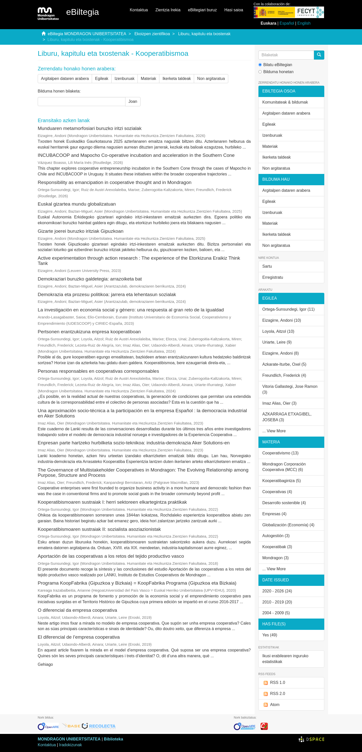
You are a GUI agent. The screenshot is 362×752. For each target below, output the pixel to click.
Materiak (148, 78)
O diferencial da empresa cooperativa (77, 610)
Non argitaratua (211, 78)
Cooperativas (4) (277, 492)
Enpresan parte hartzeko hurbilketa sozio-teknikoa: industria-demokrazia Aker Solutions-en (134, 442)
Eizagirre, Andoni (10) (281, 320)
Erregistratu (272, 277)
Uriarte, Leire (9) (277, 342)
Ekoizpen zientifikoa (152, 34)
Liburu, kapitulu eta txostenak (204, 34)
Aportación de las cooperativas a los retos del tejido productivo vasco (111, 556)
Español (287, 23)
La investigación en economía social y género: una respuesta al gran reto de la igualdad (131, 309)
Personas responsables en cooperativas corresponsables (98, 371)
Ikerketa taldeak (176, 78)
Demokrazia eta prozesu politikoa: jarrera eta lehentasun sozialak (107, 294)
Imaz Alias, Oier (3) (279, 403)
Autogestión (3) (276, 536)
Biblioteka (113, 739)
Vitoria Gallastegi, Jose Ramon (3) (290, 389)
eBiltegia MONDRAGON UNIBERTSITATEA (87, 34)
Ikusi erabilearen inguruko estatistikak (285, 659)
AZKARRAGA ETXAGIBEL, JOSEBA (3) (287, 417)
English (303, 23)
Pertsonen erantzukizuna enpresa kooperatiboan (89, 331)
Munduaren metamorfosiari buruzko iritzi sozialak (90, 128)
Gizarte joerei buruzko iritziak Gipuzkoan (80, 231)
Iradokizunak (70, 745)
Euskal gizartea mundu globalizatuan (77, 204)
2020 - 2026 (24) (277, 591)
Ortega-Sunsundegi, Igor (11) (288, 309)
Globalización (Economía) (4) (288, 525)
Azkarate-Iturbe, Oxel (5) (284, 364)
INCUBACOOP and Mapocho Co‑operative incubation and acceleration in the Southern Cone (136, 155)
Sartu (267, 266)
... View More (274, 431)
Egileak (101, 78)
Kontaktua (139, 10)
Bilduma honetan (276, 72)
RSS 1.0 (273, 682)
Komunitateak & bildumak (285, 102)
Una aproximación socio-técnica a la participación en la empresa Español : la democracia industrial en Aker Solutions (142, 413)
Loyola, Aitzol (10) (278, 331)
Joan (132, 101)
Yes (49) (269, 635)
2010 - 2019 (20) (277, 602)
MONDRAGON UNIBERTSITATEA (69, 739)
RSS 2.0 (273, 693)
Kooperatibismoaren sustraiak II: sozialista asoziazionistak (99, 529)
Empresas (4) (274, 514)
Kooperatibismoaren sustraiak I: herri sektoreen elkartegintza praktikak (112, 502)
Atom (271, 704)
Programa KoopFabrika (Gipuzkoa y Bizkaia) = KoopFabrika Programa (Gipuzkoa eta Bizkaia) (137, 583)
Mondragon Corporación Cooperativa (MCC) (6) (284, 467)
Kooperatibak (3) (277, 547)
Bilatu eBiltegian (275, 65)
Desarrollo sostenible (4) (284, 503)
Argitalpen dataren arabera (65, 78)
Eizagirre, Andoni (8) (280, 353)
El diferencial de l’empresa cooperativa (79, 637)
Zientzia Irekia (167, 10)
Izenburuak (124, 78)
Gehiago (45, 664)
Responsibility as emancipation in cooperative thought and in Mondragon (115, 182)
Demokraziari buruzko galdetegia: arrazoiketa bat (90, 278)
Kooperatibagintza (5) (281, 481)
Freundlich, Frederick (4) (284, 375)
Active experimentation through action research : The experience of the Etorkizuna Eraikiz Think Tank (139, 260)
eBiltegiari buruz (202, 10)
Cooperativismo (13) (280, 453)
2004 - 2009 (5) (276, 613)
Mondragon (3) (275, 558)
